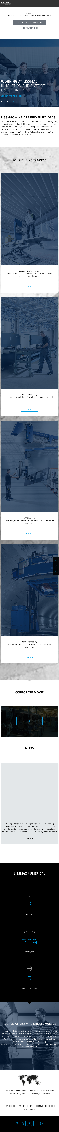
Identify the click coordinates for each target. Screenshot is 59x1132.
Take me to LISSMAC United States (29, 22)
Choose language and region (29, 28)
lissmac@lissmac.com (41, 1094)
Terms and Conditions (45, 1106)
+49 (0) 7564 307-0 (23, 1094)
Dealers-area (29, 1109)
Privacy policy (25, 1106)
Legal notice (9, 1106)
